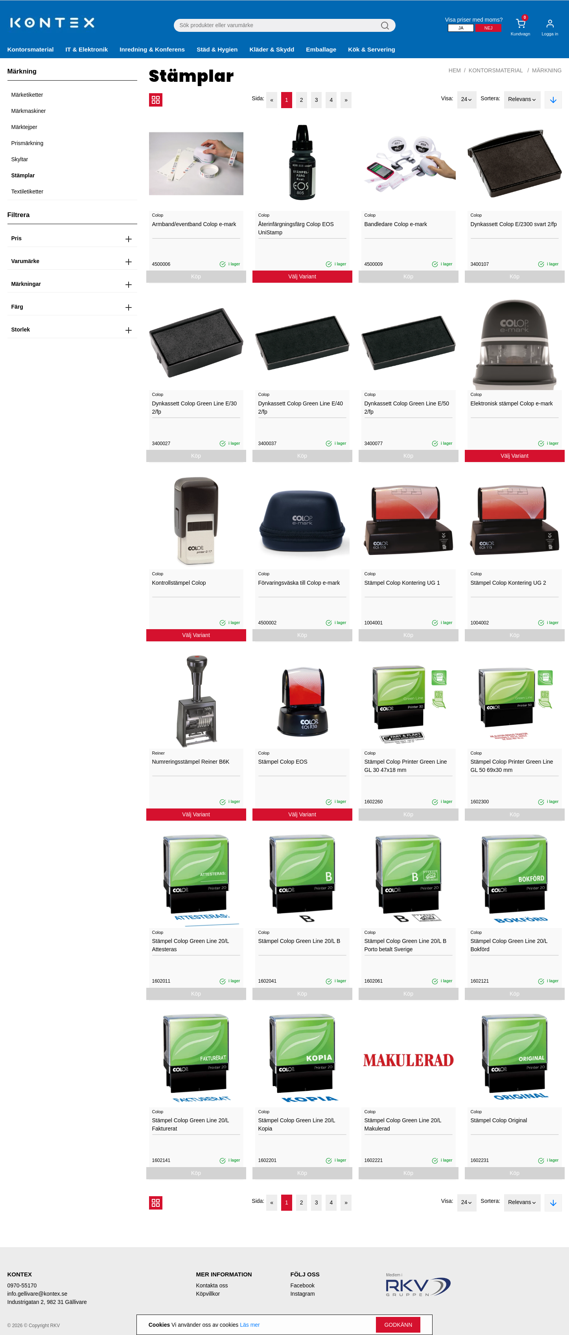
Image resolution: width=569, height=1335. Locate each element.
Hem (455, 70)
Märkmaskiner (28, 111)
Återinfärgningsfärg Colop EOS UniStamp (296, 228)
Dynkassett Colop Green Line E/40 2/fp (300, 407)
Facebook (302, 1285)
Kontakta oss (212, 1285)
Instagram (302, 1294)
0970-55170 (22, 1285)
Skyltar (19, 159)
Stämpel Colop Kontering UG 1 (402, 583)
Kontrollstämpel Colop (179, 583)
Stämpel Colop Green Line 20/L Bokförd (509, 945)
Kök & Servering (371, 49)
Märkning (547, 70)
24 (467, 100)
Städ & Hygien (217, 49)
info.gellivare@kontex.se (37, 1294)
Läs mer (250, 1325)
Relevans (522, 100)
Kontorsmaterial (30, 49)
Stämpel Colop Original (499, 1120)
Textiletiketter (27, 191)
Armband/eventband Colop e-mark (194, 224)
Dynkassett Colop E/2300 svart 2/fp (514, 224)
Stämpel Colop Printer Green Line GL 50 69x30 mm (512, 766)
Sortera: (490, 98)
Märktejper (24, 127)
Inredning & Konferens (152, 49)
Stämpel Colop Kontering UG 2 (508, 583)
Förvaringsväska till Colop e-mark (299, 583)
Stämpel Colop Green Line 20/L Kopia (296, 1124)
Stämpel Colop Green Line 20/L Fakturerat (190, 1124)
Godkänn (398, 1325)
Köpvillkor (208, 1294)
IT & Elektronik (87, 49)
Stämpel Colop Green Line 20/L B (299, 941)
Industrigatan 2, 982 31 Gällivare (47, 1302)
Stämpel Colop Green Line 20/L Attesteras (190, 945)
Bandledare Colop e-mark (396, 224)
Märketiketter (27, 95)
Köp (196, 276)
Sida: (258, 98)
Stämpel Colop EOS (283, 762)
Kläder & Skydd (272, 49)
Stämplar (23, 175)
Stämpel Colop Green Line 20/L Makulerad (403, 1124)
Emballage (321, 49)
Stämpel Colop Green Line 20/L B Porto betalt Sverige (406, 945)
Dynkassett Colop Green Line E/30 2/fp (194, 407)
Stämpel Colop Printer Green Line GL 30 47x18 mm (406, 766)
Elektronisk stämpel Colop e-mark (512, 403)
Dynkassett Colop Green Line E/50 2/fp (407, 407)
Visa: (447, 98)
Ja (461, 28)
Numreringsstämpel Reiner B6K (191, 762)
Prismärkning (27, 143)
